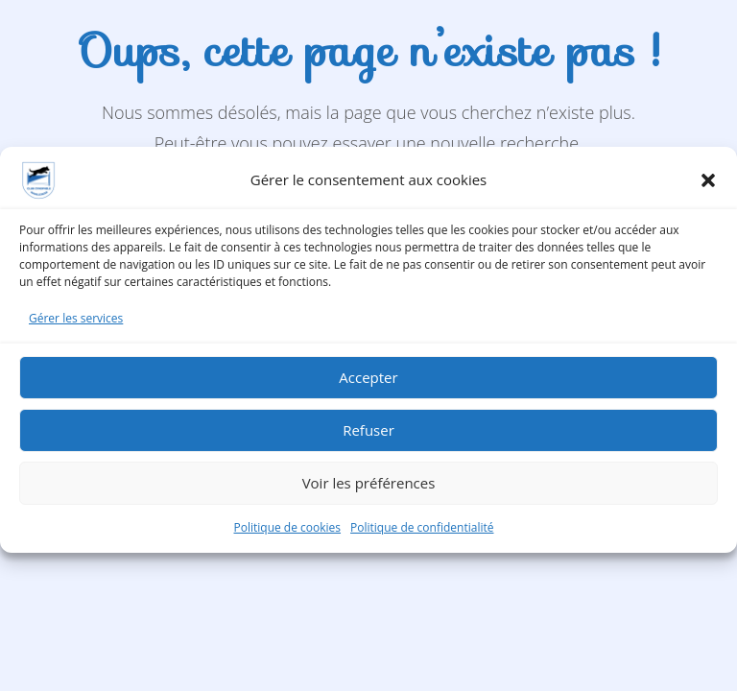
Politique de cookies (288, 534)
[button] (708, 187)
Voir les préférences (369, 490)
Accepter (368, 384)
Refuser (368, 437)
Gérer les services (76, 325)
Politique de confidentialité (421, 534)
